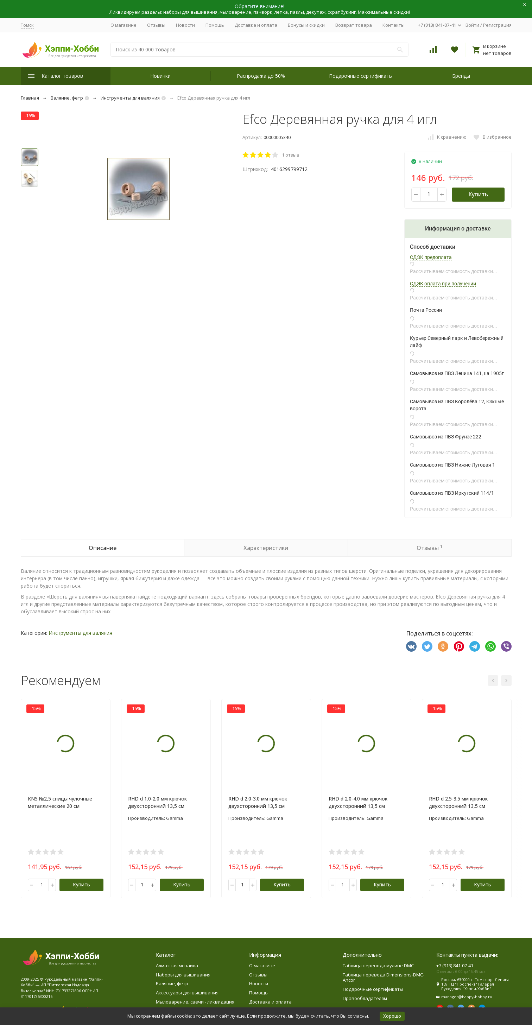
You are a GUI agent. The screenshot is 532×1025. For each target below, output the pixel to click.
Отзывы (156, 25)
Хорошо (392, 1016)
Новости (185, 25)
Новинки (160, 75)
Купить (478, 194)
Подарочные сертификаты (361, 75)
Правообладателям (365, 998)
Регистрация (497, 25)
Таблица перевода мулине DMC (378, 965)
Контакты (393, 25)
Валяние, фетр (67, 98)
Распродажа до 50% (261, 75)
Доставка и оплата (256, 25)
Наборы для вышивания (183, 975)
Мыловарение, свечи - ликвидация (195, 1002)
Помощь (214, 25)
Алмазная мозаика (177, 965)
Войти (472, 25)
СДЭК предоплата (431, 257)
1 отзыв (290, 155)
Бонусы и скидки (306, 25)
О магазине (123, 25)
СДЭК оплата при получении (443, 283)
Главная (30, 98)
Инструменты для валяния (130, 98)
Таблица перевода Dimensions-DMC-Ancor (383, 977)
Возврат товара (353, 25)
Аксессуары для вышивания (187, 992)
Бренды (461, 75)
